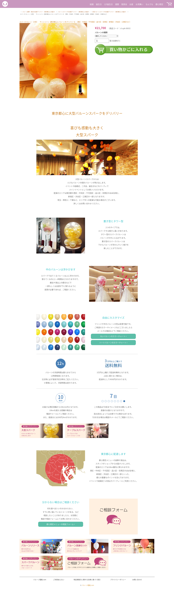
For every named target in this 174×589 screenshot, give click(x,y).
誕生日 (99, 4)
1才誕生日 (108, 4)
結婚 (92, 4)
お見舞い (139, 4)
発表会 (124, 4)
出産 (131, 4)
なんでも (149, 4)
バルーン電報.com (39, 579)
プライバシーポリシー (118, 579)
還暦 (117, 4)
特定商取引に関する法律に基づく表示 (87, 579)
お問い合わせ (137, 579)
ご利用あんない (58, 579)
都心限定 (159, 4)
